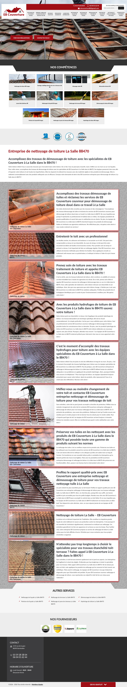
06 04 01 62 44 (93, 6)
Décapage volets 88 (50, 14)
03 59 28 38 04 (79, 6)
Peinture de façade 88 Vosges (102, 14)
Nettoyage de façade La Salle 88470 (32, 597)
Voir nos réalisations (21, 38)
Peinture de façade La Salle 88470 (32, 601)
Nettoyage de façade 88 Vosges (74, 14)
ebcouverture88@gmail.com (88, 8)
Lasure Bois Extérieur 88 (66, 14)
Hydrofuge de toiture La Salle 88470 (92, 601)
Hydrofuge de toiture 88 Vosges (121, 14)
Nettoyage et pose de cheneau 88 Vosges (111, 14)
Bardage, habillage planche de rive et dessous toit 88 (41, 14)
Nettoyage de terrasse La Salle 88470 (63, 597)
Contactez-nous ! (43, 38)
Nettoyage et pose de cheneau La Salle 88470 (63, 602)
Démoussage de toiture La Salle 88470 (93, 597)
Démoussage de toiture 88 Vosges (93, 14)
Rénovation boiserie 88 (58, 14)
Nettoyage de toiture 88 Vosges (30, 14)
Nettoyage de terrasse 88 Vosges (83, 14)
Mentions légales (37, 684)
